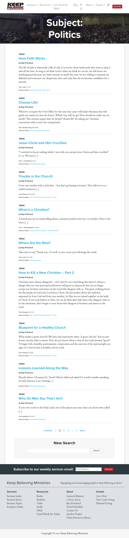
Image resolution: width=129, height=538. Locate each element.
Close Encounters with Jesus (40, 90)
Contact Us (72, 510)
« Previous (47, 430)
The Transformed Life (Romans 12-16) (43, 197)
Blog (75, 4)
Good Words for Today (48, 514)
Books (40, 496)
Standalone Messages (37, 164)
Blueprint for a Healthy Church (42, 327)
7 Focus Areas (73, 499)
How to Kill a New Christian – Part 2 (46, 272)
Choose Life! (28, 102)
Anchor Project (74, 514)
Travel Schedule (74, 506)
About (89, 4)
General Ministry (75, 496)
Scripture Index (15, 506)
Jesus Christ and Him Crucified (42, 142)
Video (40, 503)
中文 (81, 6)
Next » (83, 430)
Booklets (41, 499)
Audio (40, 506)
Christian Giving (35, 260)
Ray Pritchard (73, 503)
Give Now (101, 496)
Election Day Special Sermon (40, 130)
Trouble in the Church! (36, 176)
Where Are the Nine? (35, 242)
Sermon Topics (14, 503)
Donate (99, 4)
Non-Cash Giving (105, 499)
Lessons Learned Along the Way (43, 368)
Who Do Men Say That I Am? (41, 398)
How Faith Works (32, 58)
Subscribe (117, 6)
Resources (45, 4)
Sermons (31, 4)
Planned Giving (104, 503)
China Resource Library (78, 517)
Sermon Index (14, 496)
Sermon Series (14, 499)
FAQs (39, 510)
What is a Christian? (34, 209)
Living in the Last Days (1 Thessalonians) (44, 230)
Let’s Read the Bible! (61, 6)
